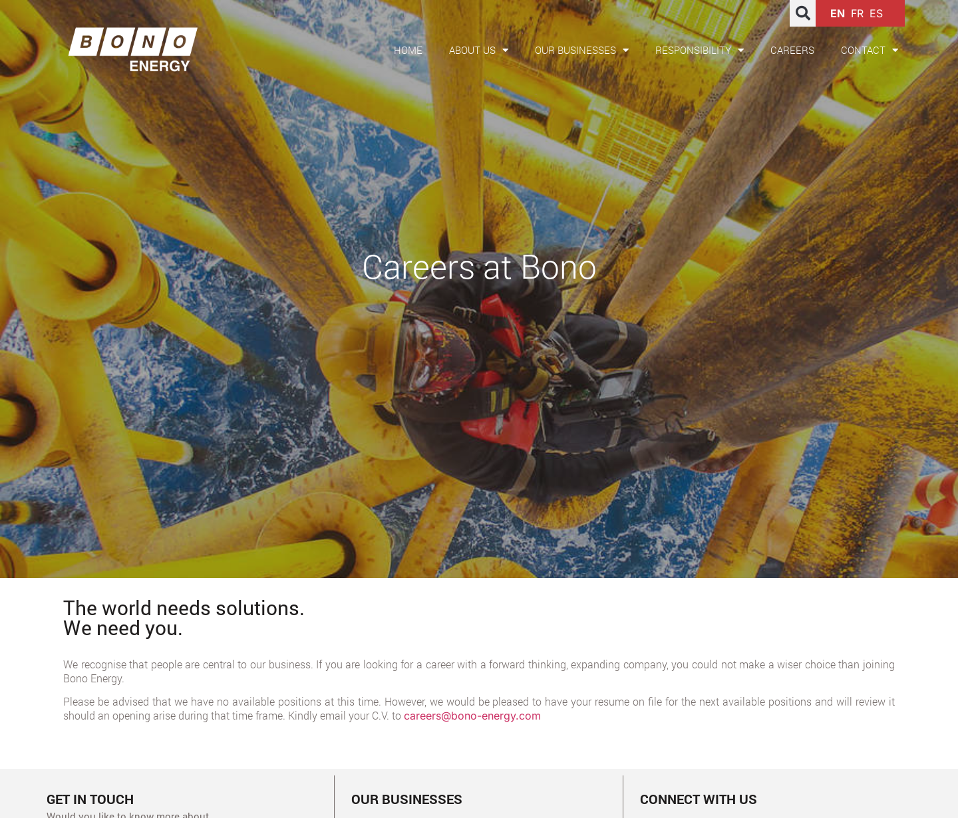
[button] (803, 13)
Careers (792, 50)
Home (408, 50)
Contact (869, 50)
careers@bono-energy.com (472, 715)
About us (478, 50)
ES (876, 13)
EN (837, 13)
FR (857, 13)
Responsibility (699, 50)
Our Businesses (582, 50)
